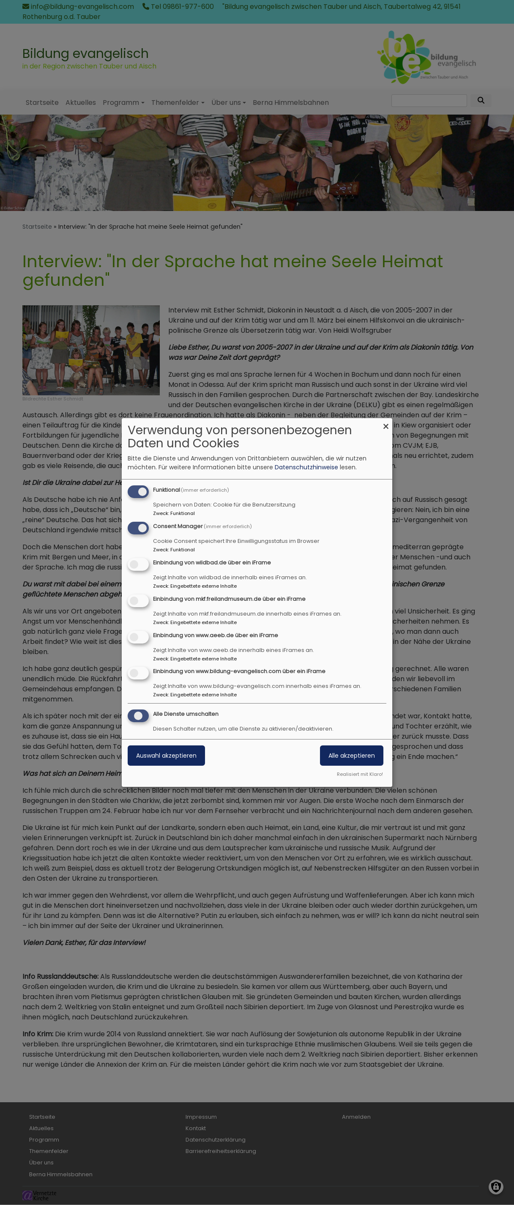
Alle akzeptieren (351, 755)
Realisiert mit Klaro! (360, 774)
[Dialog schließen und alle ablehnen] (386, 423)
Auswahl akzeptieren (166, 755)
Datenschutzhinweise (306, 467)
